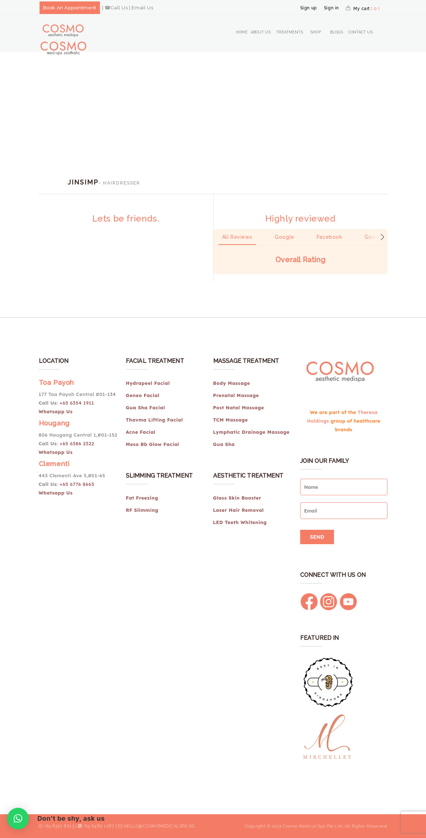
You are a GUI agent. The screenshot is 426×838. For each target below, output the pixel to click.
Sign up (308, 7)
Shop (315, 32)
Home (241, 32)
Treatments (289, 32)
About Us (261, 32)
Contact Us (360, 32)
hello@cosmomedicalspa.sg (159, 826)
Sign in (331, 7)
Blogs (336, 32)
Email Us (142, 7)
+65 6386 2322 (77, 443)
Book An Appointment (69, 7)
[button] (213, 281)
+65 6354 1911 (78, 403)
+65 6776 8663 (77, 484)
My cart (366, 8)
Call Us (119, 7)
